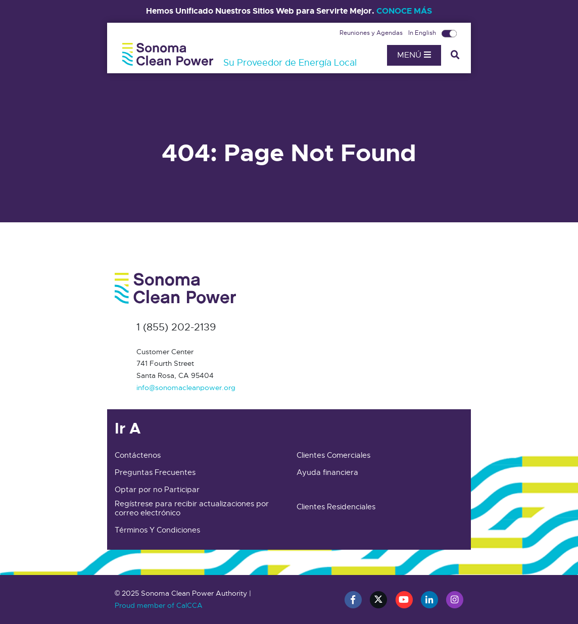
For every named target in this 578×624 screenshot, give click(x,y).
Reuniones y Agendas (372, 33)
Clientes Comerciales (333, 455)
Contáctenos (138, 455)
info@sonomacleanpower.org (185, 387)
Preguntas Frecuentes (155, 472)
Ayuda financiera (327, 472)
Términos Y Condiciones (157, 530)
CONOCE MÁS (404, 11)
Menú (414, 55)
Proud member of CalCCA (159, 605)
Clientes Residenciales (336, 506)
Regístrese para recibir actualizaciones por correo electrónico (192, 508)
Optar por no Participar (157, 489)
